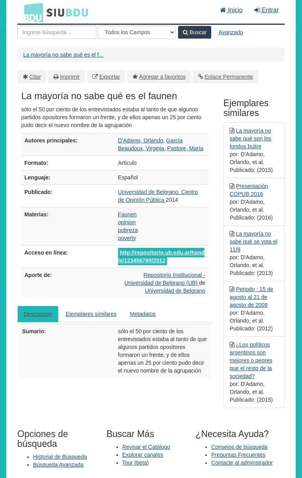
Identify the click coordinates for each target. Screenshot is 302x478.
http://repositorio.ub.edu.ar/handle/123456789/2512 (161, 256)
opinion (127, 222)
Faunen (127, 214)
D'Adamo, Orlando (140, 140)
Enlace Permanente (228, 77)
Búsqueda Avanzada (58, 464)
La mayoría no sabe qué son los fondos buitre (250, 138)
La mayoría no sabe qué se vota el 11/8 (253, 242)
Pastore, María (185, 148)
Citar (35, 77)
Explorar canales (142, 455)
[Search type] (137, 32)
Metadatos (142, 314)
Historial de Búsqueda (60, 457)
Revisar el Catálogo (146, 447)
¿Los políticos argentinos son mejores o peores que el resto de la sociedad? (251, 360)
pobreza (128, 230)
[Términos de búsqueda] (56, 32)
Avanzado (231, 32)
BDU (31, 12)
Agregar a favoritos (162, 77)
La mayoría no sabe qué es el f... (63, 55)
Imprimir (70, 77)
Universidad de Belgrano (175, 291)
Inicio (231, 10)
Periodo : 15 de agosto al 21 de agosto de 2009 (251, 297)
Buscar (194, 32)
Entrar (266, 10)
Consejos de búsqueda (239, 447)
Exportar (109, 77)
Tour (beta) (135, 463)
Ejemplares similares (91, 314)
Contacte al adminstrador (242, 463)
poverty (127, 238)
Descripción (38, 314)
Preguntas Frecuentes (238, 455)
